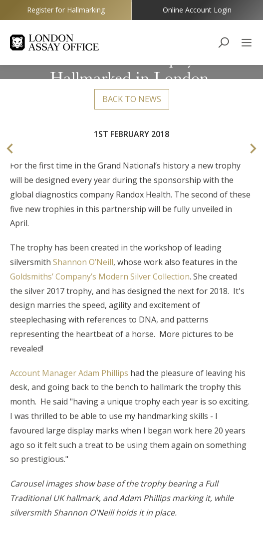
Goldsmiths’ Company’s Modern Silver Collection (100, 276)
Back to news (131, 99)
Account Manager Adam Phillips (69, 373)
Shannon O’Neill (83, 262)
